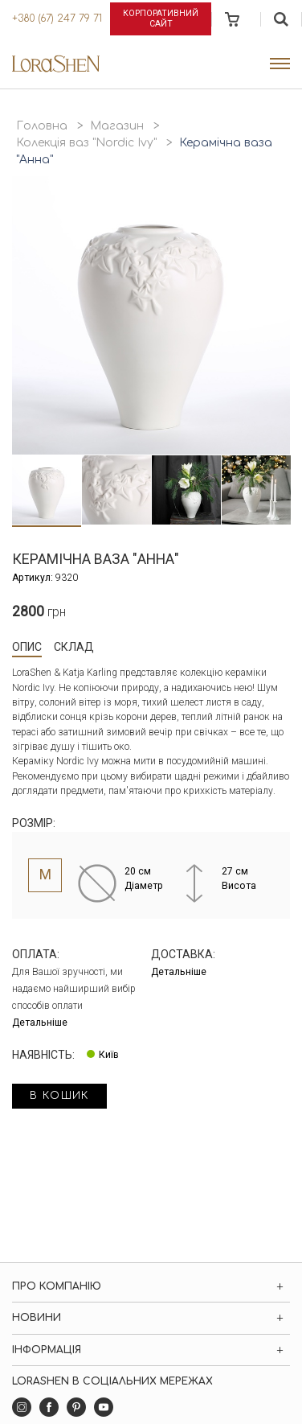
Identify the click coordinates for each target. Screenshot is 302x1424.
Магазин (117, 126)
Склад (74, 646)
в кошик (59, 1095)
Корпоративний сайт (160, 18)
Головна (41, 126)
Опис (27, 646)
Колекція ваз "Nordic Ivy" (86, 143)
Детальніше (39, 1022)
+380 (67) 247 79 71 (57, 18)
